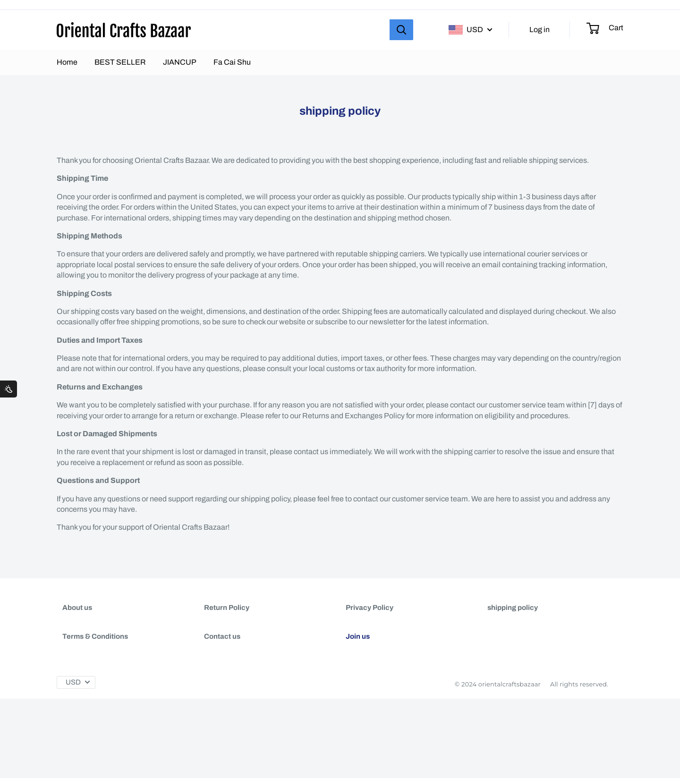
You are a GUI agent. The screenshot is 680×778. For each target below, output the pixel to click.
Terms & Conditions (95, 650)
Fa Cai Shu (232, 62)
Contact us (222, 650)
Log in (539, 29)
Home (67, 62)
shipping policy (512, 607)
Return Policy (226, 607)
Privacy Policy (369, 607)
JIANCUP (179, 62)
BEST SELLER (120, 62)
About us (77, 607)
